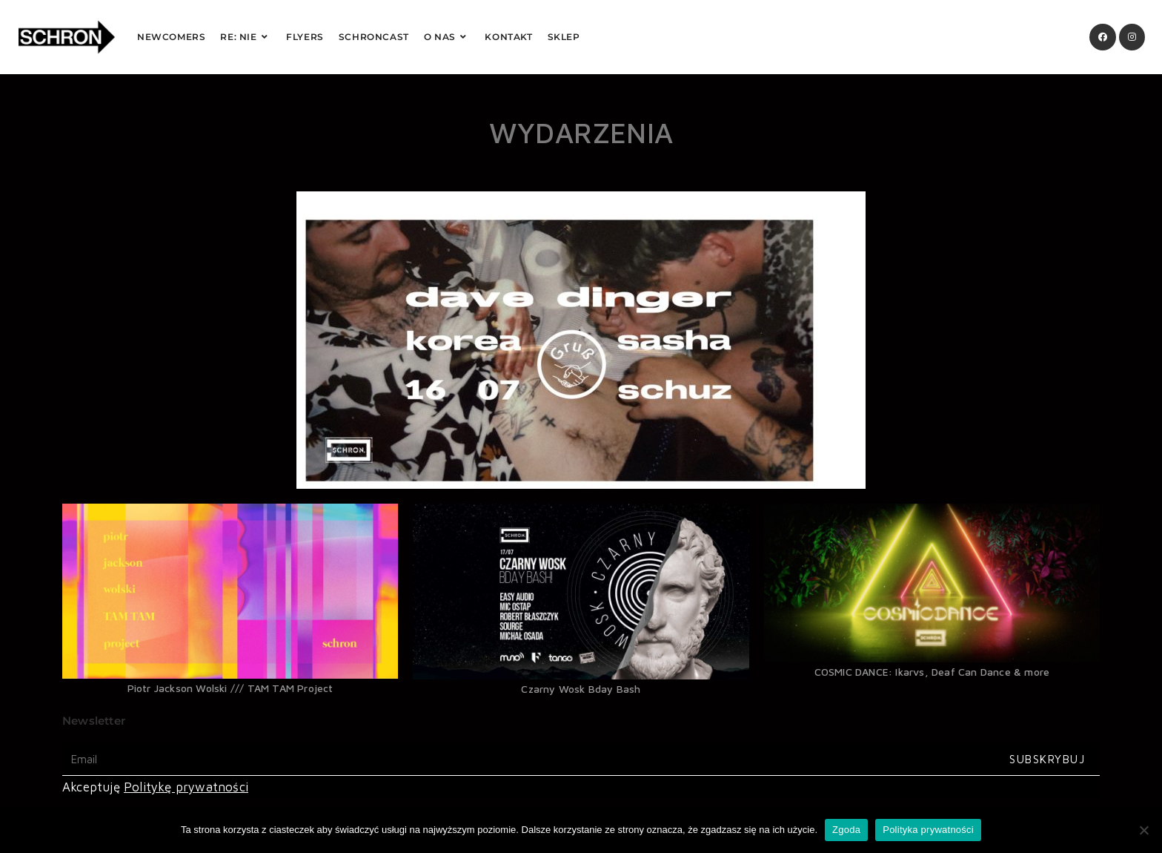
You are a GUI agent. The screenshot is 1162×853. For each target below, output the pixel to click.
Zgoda (846, 829)
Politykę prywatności (186, 787)
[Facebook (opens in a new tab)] (1102, 37)
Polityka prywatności (928, 829)
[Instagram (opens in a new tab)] (1132, 37)
